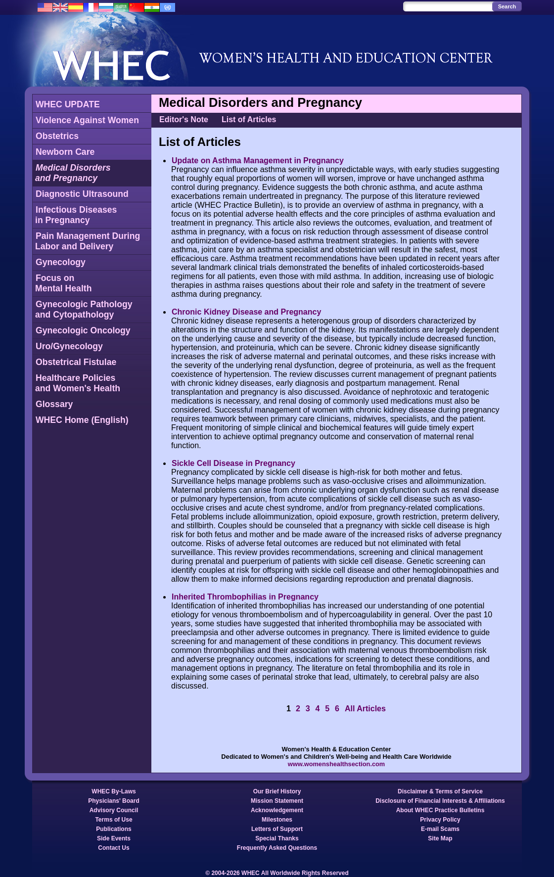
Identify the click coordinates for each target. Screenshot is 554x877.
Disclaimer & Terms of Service (440, 791)
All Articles (365, 708)
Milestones (277, 819)
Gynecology (61, 262)
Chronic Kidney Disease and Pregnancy (246, 312)
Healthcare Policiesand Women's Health (77, 383)
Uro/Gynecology (69, 346)
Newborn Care (65, 152)
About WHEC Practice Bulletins (440, 810)
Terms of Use (113, 819)
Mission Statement (277, 800)
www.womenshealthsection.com (336, 764)
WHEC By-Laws (114, 791)
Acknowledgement (277, 810)
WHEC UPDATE (68, 104)
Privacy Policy (440, 819)
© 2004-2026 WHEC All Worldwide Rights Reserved (277, 873)
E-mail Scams (440, 829)
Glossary (54, 404)
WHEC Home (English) (82, 420)
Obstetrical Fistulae (76, 362)
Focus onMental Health (63, 283)
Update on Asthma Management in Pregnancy (258, 160)
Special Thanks (276, 838)
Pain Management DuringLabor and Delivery (87, 241)
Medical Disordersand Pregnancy (73, 173)
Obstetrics (57, 136)
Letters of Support (277, 829)
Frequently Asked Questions (277, 847)
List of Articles (249, 119)
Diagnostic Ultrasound (82, 194)
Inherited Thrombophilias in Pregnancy (245, 597)
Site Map (440, 838)
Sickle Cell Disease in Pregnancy (233, 463)
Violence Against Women (87, 120)
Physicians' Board (113, 800)
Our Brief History (277, 791)
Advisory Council (114, 810)
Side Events (114, 838)
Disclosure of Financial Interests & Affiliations (440, 800)
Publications (113, 829)
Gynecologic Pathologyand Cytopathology (84, 309)
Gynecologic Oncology (83, 330)
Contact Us (113, 847)
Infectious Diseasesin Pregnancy (76, 215)
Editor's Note (183, 119)
